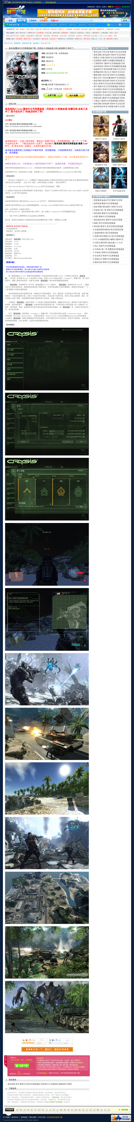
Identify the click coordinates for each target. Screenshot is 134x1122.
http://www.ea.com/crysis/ (23, 258)
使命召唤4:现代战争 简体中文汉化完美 (109, 81)
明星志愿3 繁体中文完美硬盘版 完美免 (109, 98)
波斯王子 (61, 29)
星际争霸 (87, 36)
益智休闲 (82, 25)
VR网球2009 (31, 33)
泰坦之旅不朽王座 (12, 36)
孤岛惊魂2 (54, 36)
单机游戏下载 (26, 43)
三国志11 (88, 33)
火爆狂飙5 (104, 33)
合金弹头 (79, 36)
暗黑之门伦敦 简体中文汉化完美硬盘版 (109, 58)
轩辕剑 (22, 29)
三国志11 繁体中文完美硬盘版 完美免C (109, 101)
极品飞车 (92, 29)
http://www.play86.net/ (18, 1120)
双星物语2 (64, 33)
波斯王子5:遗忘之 (101, 139)
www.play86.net (32, 216)
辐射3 (110, 36)
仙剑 (17, 29)
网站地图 (32, 1117)
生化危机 (77, 29)
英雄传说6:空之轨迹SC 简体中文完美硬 (109, 95)
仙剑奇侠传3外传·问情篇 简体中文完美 (109, 107)
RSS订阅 (41, 1117)
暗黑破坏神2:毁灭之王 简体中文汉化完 (109, 72)
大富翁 (117, 29)
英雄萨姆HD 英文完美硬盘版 (106, 233)
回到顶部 (124, 1110)
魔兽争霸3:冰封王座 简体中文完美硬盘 (109, 75)
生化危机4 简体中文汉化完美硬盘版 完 (109, 89)
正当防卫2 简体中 (119, 139)
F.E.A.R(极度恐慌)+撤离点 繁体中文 (109, 239)
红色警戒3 (40, 33)
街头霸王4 (36, 39)
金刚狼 (22, 36)
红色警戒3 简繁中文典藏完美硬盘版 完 (109, 61)
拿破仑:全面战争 (101, 191)
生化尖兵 (52, 39)
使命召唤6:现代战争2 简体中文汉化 (108, 207)
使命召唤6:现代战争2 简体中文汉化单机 (110, 55)
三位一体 (102, 39)
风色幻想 (38, 29)
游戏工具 (113, 25)
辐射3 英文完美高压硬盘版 (105, 223)
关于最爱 (6, 1117)
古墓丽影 (69, 29)
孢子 (116, 33)
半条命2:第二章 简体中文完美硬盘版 (108, 210)
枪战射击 (44, 25)
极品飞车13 (28, 39)
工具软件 (33, 21)
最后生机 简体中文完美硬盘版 (107, 262)
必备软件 (125, 25)
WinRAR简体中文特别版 (53, 1102)
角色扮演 (25, 25)
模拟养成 (63, 25)
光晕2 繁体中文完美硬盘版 (105, 217)
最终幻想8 (56, 33)
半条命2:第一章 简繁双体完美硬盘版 (109, 249)
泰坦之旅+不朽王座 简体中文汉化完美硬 (110, 52)
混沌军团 (71, 36)
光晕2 (111, 33)
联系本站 (15, 1117)
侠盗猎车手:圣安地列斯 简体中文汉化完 (110, 69)
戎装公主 (94, 39)
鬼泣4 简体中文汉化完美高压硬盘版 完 (109, 84)
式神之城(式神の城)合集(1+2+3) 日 (109, 243)
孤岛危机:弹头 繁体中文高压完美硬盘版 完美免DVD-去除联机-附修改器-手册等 (40, 1084)
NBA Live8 (103, 36)
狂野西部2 (70, 39)
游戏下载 (22, 21)
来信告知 (56, 1097)
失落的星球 (30, 36)
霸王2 (116, 39)
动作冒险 (34, 25)
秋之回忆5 (94, 36)
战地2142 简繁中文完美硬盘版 (107, 259)
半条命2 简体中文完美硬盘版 (106, 252)
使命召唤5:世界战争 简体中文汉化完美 (109, 104)
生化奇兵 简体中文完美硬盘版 (107, 256)
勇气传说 (87, 39)
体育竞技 (72, 25)
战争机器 (80, 33)
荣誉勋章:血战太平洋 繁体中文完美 (108, 200)
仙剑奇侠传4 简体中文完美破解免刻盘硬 (110, 66)
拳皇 (17, 33)
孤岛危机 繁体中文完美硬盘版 (106, 213)
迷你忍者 (45, 39)
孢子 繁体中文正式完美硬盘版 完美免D (109, 86)
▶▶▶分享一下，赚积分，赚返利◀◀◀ (22, 97)
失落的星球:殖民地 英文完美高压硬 (109, 230)
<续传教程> (79, 1063)
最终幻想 (46, 29)
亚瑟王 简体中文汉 (119, 165)
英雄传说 (54, 29)
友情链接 (24, 1117)
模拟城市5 (96, 33)
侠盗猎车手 (100, 29)
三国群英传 (110, 29)
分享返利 (44, 21)
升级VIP (54, 21)
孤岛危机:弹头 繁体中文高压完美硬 (108, 220)
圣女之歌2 (63, 36)
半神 (115, 36)
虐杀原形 (110, 39)
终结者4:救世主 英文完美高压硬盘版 (108, 226)
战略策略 (53, 25)
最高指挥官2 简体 (101, 165)
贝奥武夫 (73, 33)
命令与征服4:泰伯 (119, 191)
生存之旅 (48, 33)
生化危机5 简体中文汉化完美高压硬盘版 (110, 92)
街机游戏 (91, 25)
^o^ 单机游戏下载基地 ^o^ (16, 16)
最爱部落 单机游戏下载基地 (17, 226)
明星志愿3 (38, 36)
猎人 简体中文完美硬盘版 (105, 246)
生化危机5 (19, 39)
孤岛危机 (47, 36)
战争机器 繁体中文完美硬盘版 (106, 203)
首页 (11, 21)
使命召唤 (84, 29)
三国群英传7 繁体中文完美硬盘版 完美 (109, 63)
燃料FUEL (78, 39)
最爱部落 (17, 43)
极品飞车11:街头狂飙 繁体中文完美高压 (110, 78)
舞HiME (23, 33)
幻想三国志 (30, 29)
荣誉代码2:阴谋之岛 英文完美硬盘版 (109, 236)
